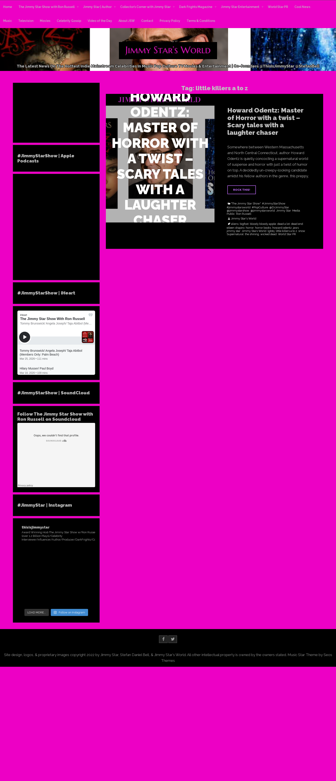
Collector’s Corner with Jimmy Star (145, 7)
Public (231, 213)
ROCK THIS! (241, 189)
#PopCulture (260, 207)
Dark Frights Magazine (195, 7)
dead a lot (283, 223)
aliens (234, 223)
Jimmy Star (283, 210)
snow (301, 231)
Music (7, 21)
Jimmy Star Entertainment (240, 7)
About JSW (126, 21)
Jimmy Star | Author (97, 7)
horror (250, 227)
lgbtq (271, 231)
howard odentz (282, 227)
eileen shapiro (235, 227)
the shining (252, 234)
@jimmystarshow (238, 210)
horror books (263, 227)
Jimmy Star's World (243, 218)
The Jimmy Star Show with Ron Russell (46, 7)
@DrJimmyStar (279, 207)
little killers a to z (286, 231)
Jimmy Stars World (254, 231)
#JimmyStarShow (273, 203)
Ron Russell (243, 213)
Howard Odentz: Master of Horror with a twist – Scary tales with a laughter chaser (265, 121)
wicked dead (268, 234)
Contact (147, 21)
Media (296, 210)
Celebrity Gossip (69, 21)
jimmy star (233, 231)
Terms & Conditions (201, 21)
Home (7, 7)
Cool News (302, 7)
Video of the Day (100, 21)
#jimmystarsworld (238, 207)
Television (25, 21)
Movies (45, 21)
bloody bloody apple (263, 223)
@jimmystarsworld (262, 210)
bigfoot (244, 223)
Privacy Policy (170, 21)
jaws (296, 227)
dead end (297, 223)
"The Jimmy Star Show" (246, 203)
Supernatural (235, 234)
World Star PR (278, 7)
